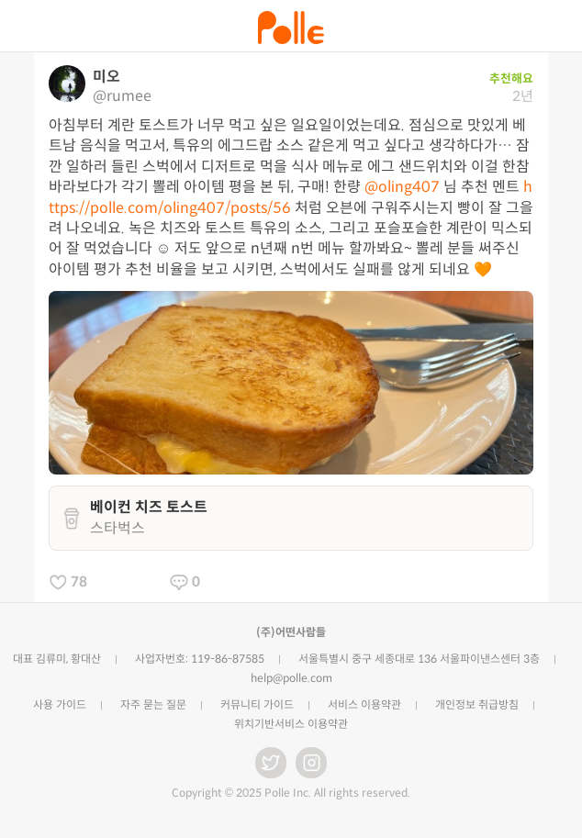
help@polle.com (291, 678)
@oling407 (402, 186)
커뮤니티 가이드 (257, 704)
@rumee (122, 96)
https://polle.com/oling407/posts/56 (290, 197)
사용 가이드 (59, 704)
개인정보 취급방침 (477, 704)
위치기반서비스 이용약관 (291, 724)
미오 (106, 76)
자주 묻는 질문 (153, 704)
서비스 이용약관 (364, 704)
